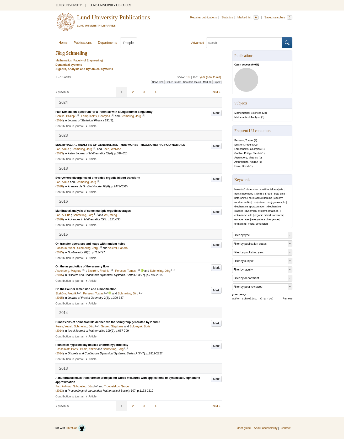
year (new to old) (210, 77)
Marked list (248, 17)
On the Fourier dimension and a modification (85, 289)
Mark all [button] (207, 82)
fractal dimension (258, 223)
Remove (287, 298)
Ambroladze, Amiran (246, 161)
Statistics (227, 17)
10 (187, 77)
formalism (240, 223)
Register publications (203, 17)
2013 (59, 390)
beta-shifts (240, 197)
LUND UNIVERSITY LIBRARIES (110, 5)
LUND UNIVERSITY (69, 5)
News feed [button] (157, 82)
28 (264, 112)
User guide (244, 428)
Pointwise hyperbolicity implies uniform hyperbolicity (91, 345)
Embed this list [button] (173, 82)
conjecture (259, 202)
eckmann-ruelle (243, 215)
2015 (59, 252)
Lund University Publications (113, 17)
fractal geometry (243, 193)
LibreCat (76, 428)
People (128, 43)
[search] (244, 42)
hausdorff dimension (246, 189)
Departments (107, 42)
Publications (83, 42)
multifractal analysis (271, 189)
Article (93, 126)
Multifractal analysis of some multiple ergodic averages (93, 210)
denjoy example (276, 202)
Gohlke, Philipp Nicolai (247, 153)
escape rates (241, 219)
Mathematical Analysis (247, 117)
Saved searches (278, 17)
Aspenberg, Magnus (246, 157)
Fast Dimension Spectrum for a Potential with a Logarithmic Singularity (103, 112)
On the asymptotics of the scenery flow (82, 266)
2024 (59, 120)
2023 (59, 153)
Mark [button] (216, 113)
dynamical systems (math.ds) (262, 210)
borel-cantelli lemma (260, 197)
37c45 (259, 193)
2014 (59, 330)
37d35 (268, 193)
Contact (285, 428)
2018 (59, 186)
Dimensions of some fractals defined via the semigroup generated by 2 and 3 (107, 322)
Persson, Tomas (243, 140)
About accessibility (266, 428)
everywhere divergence (265, 219)
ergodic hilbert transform (268, 215)
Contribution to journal (69, 126)
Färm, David (241, 166)
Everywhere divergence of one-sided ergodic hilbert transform (97, 177)
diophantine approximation (249, 206)
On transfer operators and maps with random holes (90, 243)
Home (63, 42)
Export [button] (217, 82)
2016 (59, 219)
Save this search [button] (192, 82)
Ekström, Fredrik (244, 144)
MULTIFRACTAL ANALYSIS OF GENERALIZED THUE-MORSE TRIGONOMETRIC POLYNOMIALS (120, 144)
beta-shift (279, 193)
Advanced (197, 42)
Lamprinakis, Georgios (247, 148)
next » (216, 92)
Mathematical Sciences (247, 112)
